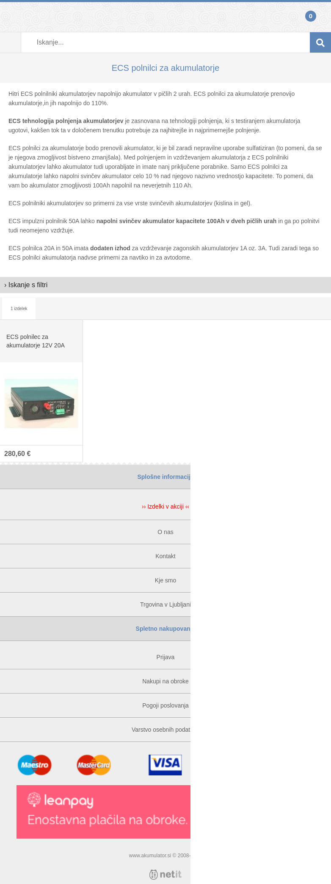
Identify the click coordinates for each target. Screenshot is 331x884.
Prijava (10, 17)
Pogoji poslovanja (165, 705)
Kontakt (165, 556)
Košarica (320, 17)
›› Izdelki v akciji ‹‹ (165, 506)
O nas (165, 532)
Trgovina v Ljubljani (165, 604)
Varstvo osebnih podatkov (165, 729)
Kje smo (166, 580)
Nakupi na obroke (165, 681)
